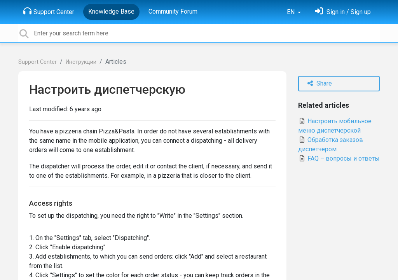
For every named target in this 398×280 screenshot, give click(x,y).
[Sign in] (343, 12)
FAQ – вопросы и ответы (339, 158)
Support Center (48, 11)
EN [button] (291, 12)
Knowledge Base (111, 11)
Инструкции (81, 62)
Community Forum (172, 11)
